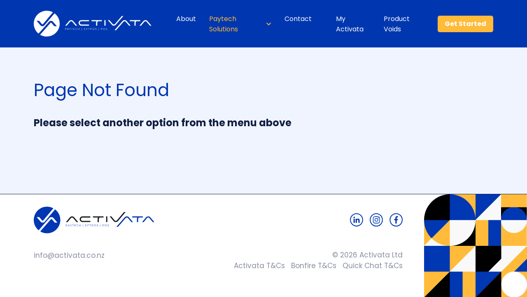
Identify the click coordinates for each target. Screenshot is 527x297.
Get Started (465, 23)
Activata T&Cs (257, 266)
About (186, 19)
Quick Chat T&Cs (369, 266)
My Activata (350, 24)
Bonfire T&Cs (310, 266)
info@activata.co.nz (69, 255)
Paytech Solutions (223, 24)
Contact (298, 19)
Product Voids (397, 24)
